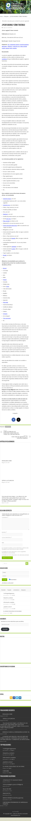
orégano (8, 426)
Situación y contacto (8, 597)
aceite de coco (16, 46)
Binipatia (6, 16)
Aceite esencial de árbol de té (10, 225)
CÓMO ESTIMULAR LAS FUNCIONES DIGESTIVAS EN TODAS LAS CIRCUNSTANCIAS (11, 432)
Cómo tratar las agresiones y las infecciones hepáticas (19, 437)
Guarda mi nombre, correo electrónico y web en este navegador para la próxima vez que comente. (15, 548)
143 (14, 604)
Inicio (1, 16)
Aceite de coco (6, 205)
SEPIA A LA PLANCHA (8, 480)
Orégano (5, 313)
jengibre (15, 48)
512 (14, 595)
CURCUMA (6, 771)
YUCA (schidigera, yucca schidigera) (13, 784)
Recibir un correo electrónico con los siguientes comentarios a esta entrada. (14, 552)
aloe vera (8, 218)
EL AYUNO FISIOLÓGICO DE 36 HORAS (12, 611)
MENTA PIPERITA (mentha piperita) (13, 798)
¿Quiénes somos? (7, 606)
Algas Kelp (5, 302)
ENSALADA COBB (7, 460)
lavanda (13, 238)
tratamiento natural (14, 44)
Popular (9, 590)
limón (11, 48)
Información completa (8, 602)
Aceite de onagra (7, 198)
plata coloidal (23, 46)
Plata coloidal (6, 221)
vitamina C (9, 46)
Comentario (5, 517)
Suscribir (5, 629)
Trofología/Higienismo (8, 593)
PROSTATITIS (6, 793)
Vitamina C (5, 214)
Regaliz (4, 255)
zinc (9, 44)
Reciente (3, 590)
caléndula (14, 246)
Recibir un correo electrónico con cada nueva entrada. (16, 555)
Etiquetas (23, 590)
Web (3, 542)
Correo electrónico (7, 537)
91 (11, 613)
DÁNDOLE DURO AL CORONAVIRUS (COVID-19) (15, 732)
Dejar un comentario (7, 27)
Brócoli (4, 268)
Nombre (4, 532)
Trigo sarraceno (7, 318)
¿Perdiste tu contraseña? (7, 583)
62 (10, 772)
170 (13, 599)
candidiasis (4, 59)
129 (14, 608)
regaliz (3, 48)
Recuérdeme (12, 579)
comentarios (16, 590)
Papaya (5, 279)
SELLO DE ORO (7, 789)
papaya (7, 48)
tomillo (13, 249)
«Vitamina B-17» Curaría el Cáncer (12, 780)
